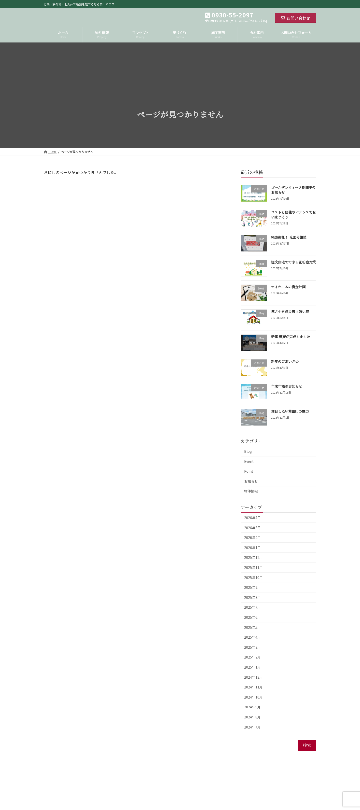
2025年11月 (253, 567)
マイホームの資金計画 (288, 286)
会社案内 (72, 771)
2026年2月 (252, 537)
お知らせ (251, 481)
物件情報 (251, 491)
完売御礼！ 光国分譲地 (288, 236)
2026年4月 (252, 517)
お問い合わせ (295, 18)
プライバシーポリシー (102, 771)
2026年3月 (252, 527)
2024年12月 (253, 676)
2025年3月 (252, 647)
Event (249, 461)
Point (248, 471)
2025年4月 (252, 637)
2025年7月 (252, 607)
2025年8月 (252, 597)
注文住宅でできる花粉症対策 (293, 262)
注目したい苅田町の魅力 (290, 411)
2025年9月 (252, 587)
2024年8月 (252, 716)
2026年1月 (252, 547)
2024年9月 (252, 706)
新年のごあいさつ (285, 361)
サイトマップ (136, 771)
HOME (52, 771)
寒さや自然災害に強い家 (290, 311)
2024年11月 (253, 687)
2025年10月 (253, 577)
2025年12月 (253, 557)
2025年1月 (252, 667)
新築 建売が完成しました (290, 336)
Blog (248, 451)
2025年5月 (252, 627)
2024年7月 (252, 726)
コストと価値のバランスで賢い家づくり (293, 215)
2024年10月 (253, 697)
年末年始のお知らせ (286, 386)
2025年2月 (252, 657)
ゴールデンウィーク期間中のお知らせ (293, 190)
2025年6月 (252, 617)
